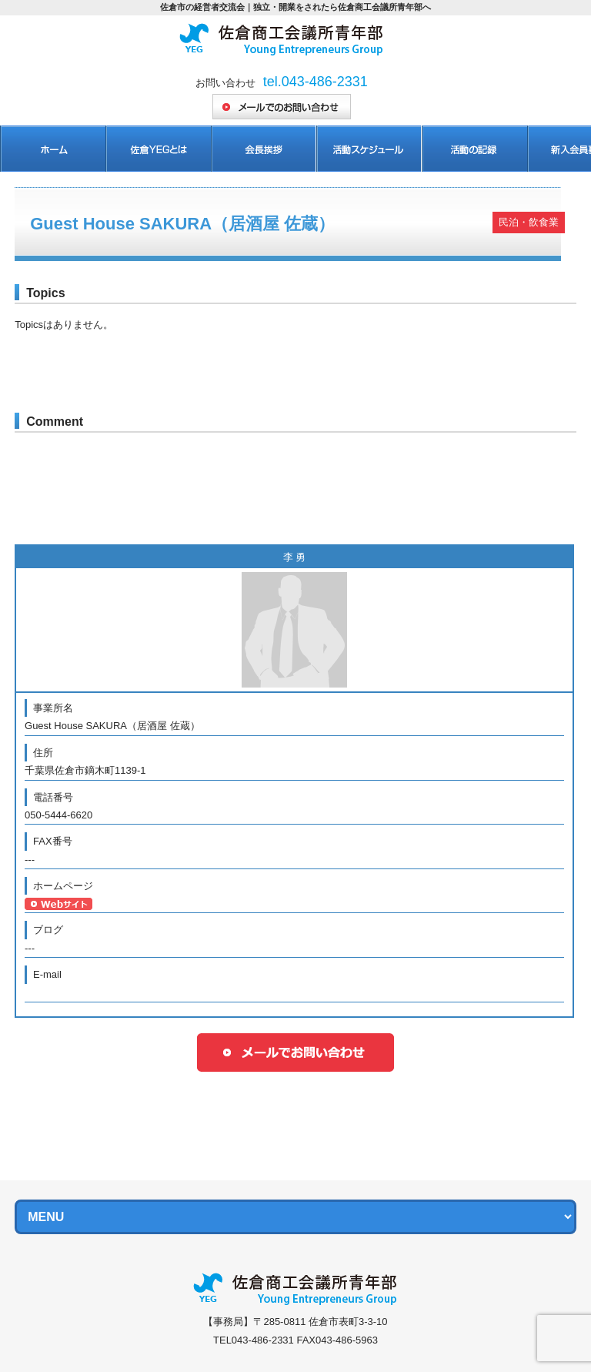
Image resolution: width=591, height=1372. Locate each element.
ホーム (52, 148)
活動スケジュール (369, 148)
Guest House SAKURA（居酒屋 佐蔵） (182, 223)
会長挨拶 (263, 148)
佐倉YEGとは (158, 148)
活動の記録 (474, 148)
